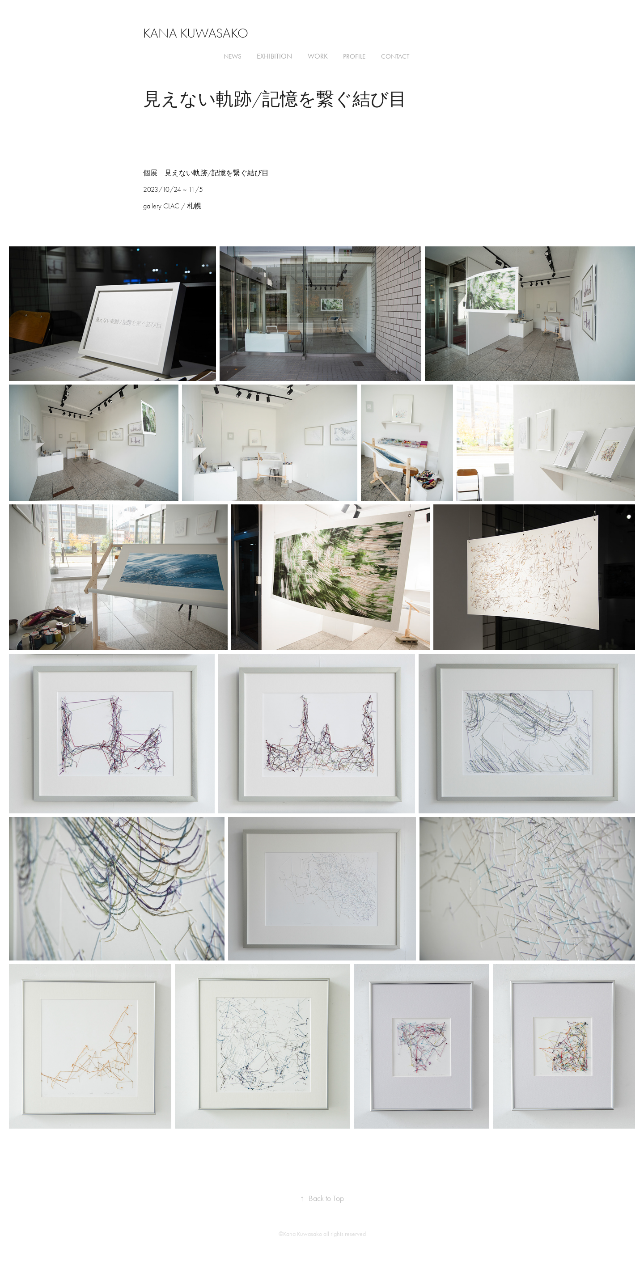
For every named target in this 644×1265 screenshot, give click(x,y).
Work (318, 56)
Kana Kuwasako (195, 33)
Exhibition (274, 56)
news (233, 56)
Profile (354, 56)
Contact (395, 56)
